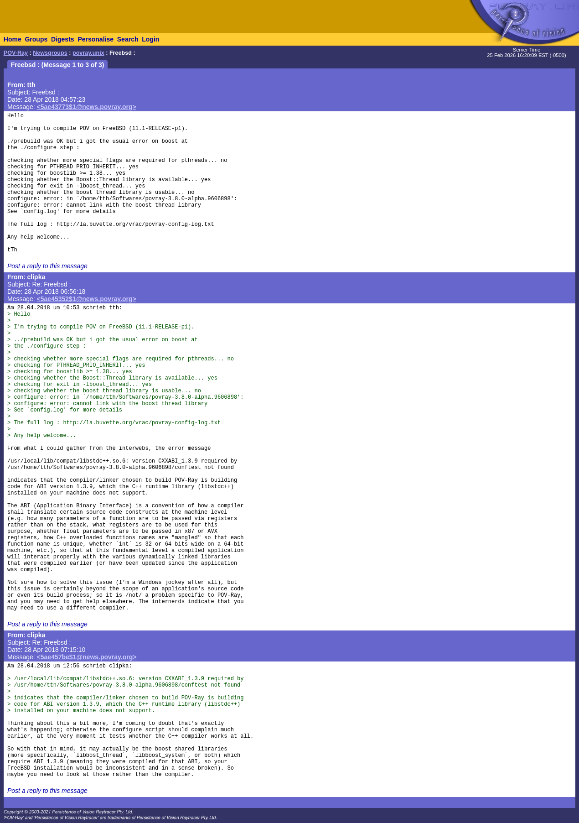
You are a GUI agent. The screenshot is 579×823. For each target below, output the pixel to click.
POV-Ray (16, 53)
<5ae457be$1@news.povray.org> (87, 657)
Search (128, 39)
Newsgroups (50, 53)
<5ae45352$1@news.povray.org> (86, 298)
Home (12, 39)
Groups (36, 39)
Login (150, 39)
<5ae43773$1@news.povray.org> (86, 106)
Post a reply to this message (47, 266)
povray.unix (88, 53)
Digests (62, 39)
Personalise (96, 39)
